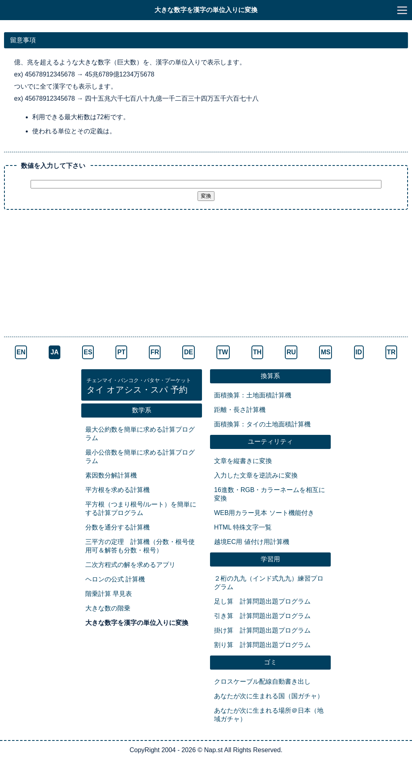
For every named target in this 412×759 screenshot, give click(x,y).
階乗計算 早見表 (108, 593)
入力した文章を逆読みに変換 (256, 475)
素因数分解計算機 (111, 475)
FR (154, 352)
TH (257, 352)
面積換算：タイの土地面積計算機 (262, 424)
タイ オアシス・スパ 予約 (139, 386)
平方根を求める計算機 (117, 489)
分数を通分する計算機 (117, 527)
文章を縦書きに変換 (243, 460)
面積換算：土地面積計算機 (252, 395)
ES (88, 352)
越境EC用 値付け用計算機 (251, 541)
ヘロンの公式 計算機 (115, 579)
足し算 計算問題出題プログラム (262, 601)
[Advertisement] (206, 274)
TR (391, 352)
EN (20, 352)
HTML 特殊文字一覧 (243, 527)
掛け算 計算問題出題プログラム (262, 630)
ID (359, 352)
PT (121, 352)
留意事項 (23, 40)
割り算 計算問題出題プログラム (262, 644)
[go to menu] (402, 10)
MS (325, 352)
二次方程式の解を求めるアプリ (130, 564)
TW (223, 352)
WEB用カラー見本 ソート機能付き (264, 512)
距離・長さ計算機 (240, 409)
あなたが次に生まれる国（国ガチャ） (268, 696)
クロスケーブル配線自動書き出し (262, 681)
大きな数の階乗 (107, 608)
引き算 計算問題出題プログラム (262, 615)
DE (188, 352)
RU (291, 352)
